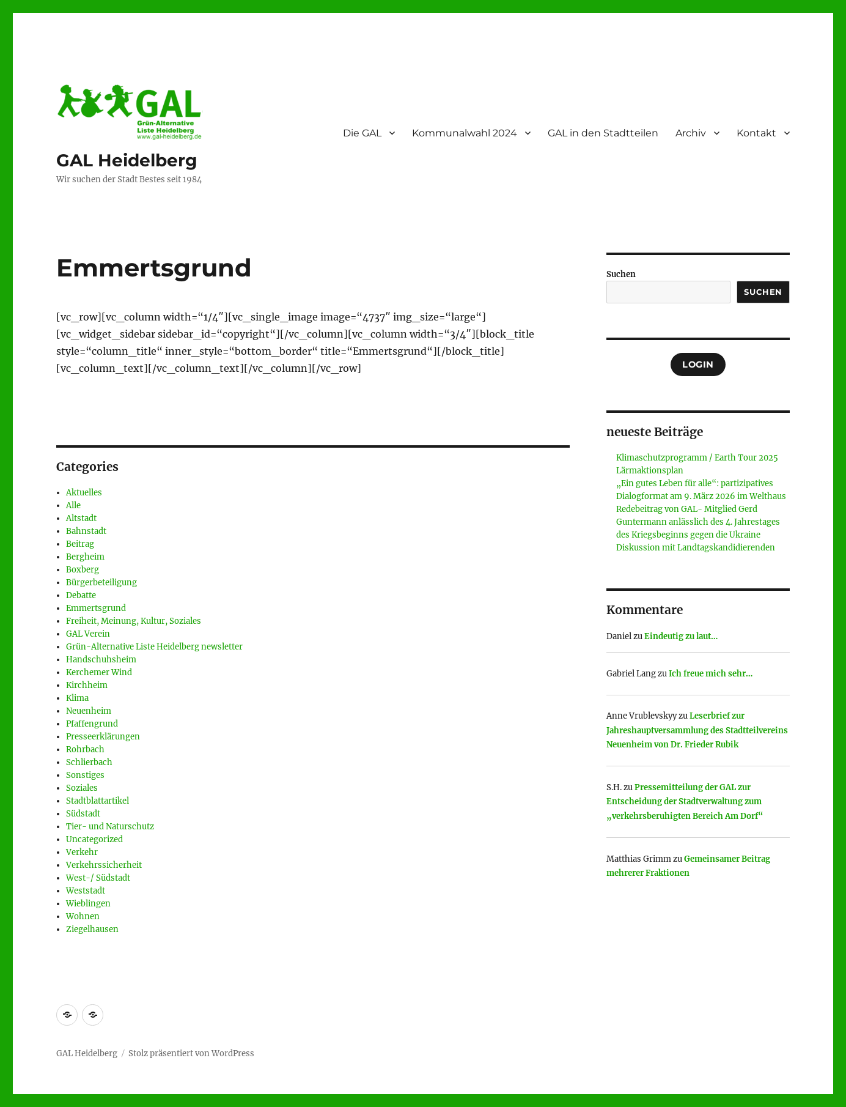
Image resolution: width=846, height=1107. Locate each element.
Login (698, 364)
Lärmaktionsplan (649, 470)
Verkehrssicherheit (104, 865)
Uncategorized (94, 839)
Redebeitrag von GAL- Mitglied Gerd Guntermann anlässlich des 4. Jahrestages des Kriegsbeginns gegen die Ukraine (698, 522)
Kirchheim (87, 685)
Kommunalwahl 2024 (464, 133)
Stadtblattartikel (97, 801)
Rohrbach (85, 749)
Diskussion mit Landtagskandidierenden (695, 547)
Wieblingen (88, 903)
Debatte (81, 595)
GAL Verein (88, 634)
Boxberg (82, 570)
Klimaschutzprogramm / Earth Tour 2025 (697, 458)
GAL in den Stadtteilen (603, 133)
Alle (73, 505)
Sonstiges (85, 775)
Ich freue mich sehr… (710, 673)
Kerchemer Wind (99, 672)
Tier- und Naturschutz (110, 826)
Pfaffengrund (92, 724)
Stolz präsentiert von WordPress (191, 1053)
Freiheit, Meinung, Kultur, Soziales (133, 621)
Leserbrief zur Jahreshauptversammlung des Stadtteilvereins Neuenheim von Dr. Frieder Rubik (697, 730)
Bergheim (85, 557)
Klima (77, 698)
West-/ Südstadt (98, 878)
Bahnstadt (86, 531)
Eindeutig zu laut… (681, 636)
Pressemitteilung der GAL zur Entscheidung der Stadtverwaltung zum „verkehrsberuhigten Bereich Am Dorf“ (684, 801)
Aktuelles (84, 492)
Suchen (621, 274)
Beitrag (80, 544)
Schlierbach (89, 762)
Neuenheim (88, 711)
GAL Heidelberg (126, 160)
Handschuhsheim (101, 659)
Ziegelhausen (92, 929)
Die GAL (362, 133)
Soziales (82, 788)
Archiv (690, 133)
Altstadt (81, 518)
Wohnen (83, 916)
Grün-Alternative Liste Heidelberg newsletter (154, 647)
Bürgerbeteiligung (101, 582)
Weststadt (85, 891)
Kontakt (756, 133)
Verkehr (82, 852)
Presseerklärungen (103, 736)
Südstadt (83, 814)
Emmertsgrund (96, 608)
